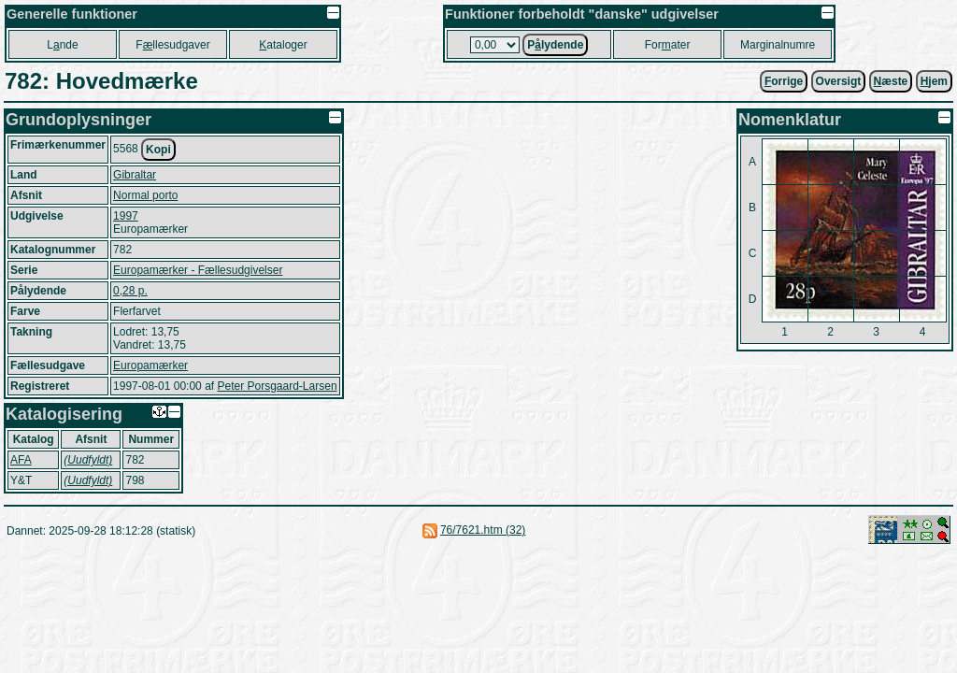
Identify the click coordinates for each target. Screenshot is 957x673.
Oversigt (839, 81)
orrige (783, 81)
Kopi (158, 149)
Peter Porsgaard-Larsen (276, 386)
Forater (668, 44)
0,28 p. (130, 290)
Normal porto (145, 195)
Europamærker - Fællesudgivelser (197, 270)
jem (934, 81)
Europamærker (150, 365)
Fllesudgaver (172, 44)
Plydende (555, 44)
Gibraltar (134, 174)
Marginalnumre (777, 44)
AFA (21, 459)
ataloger (283, 44)
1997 (125, 215)
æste (891, 81)
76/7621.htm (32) (482, 530)
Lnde (62, 44)
